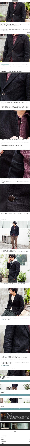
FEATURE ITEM (3, 365)
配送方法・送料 (2, 439)
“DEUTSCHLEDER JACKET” (5, 64)
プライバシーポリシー (3, 441)
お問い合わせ (2, 443)
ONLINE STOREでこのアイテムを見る (15, 408)
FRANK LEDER (7, 365)
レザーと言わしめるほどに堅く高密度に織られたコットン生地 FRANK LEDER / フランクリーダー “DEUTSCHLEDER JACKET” (15, 25)
